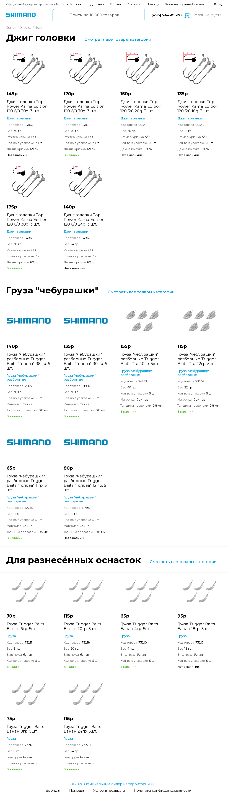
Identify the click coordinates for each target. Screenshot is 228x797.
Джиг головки (19, 118)
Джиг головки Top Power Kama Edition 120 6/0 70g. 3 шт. (84, 106)
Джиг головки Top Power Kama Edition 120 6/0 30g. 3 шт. (27, 106)
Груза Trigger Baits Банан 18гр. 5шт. (196, 626)
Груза (11, 636)
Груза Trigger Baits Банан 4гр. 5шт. (139, 626)
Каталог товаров (43, 15)
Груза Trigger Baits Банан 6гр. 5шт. (25, 626)
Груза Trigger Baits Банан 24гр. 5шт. (82, 729)
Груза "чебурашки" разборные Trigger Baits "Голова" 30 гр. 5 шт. (85, 361)
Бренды (53, 790)
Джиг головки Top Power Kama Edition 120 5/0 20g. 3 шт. (140, 106)
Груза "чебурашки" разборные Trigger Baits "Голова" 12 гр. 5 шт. (85, 483)
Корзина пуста (207, 15)
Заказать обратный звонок (185, 4)
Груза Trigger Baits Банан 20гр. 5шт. (82, 626)
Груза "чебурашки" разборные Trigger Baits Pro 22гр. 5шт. (196, 359)
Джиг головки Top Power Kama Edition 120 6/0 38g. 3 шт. (27, 220)
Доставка (97, 4)
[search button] (59, 15)
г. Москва (74, 4)
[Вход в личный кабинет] (218, 4)
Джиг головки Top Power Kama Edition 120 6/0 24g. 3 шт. (84, 220)
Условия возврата (109, 790)
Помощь (153, 4)
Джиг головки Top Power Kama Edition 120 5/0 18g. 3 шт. (197, 106)
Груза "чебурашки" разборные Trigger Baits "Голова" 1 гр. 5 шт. (27, 483)
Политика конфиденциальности (162, 790)
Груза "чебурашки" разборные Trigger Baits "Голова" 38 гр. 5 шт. (28, 361)
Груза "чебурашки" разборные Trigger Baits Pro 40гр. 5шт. (139, 359)
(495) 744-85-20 (167, 15)
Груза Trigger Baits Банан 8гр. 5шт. (25, 729)
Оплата (115, 4)
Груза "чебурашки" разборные (23, 377)
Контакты (134, 4)
